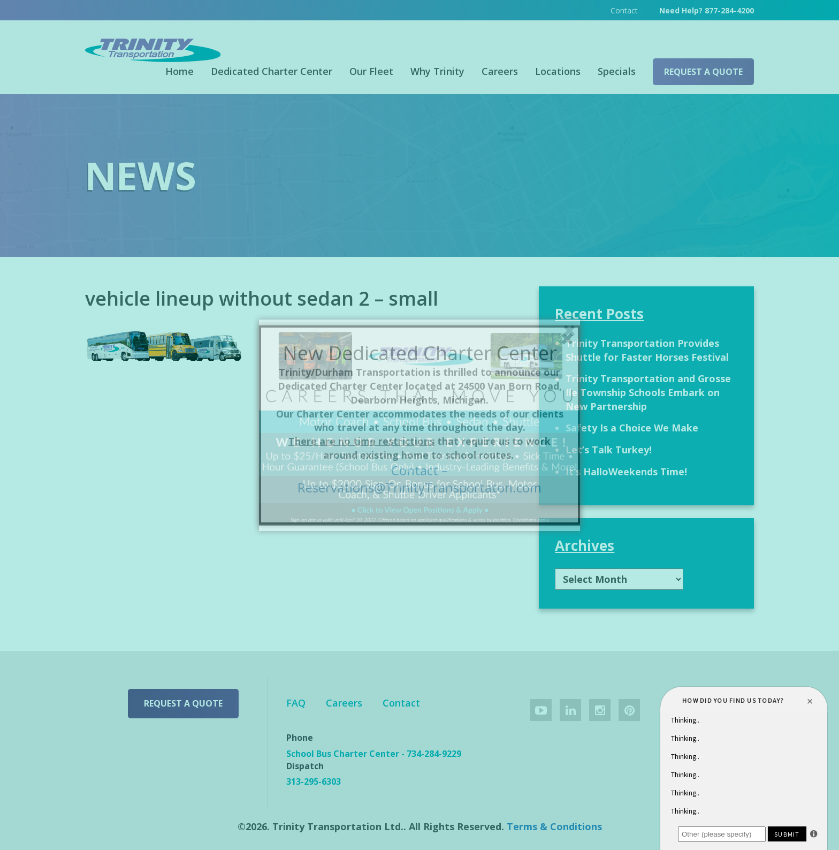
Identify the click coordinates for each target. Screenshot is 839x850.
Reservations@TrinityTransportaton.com (419, 487)
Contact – (419, 470)
